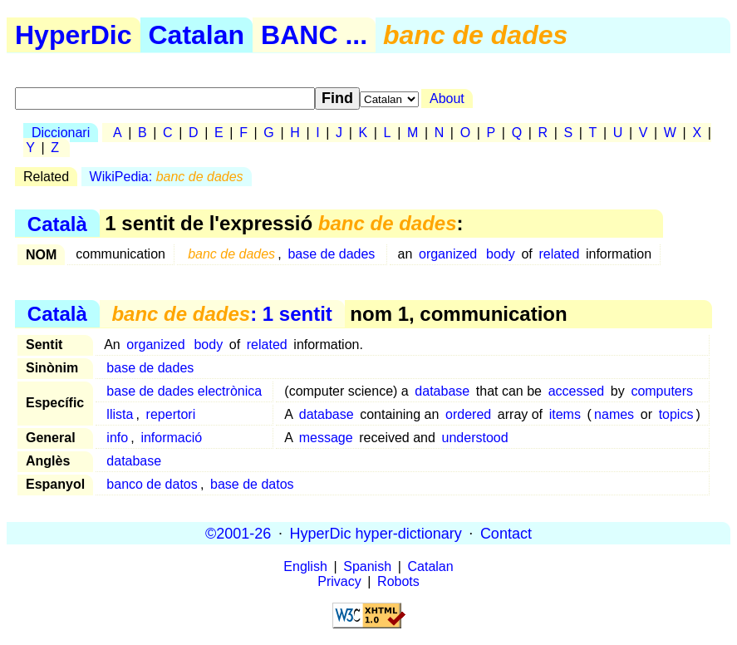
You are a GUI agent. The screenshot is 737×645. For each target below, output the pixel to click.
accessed (576, 391)
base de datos (252, 484)
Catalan (197, 35)
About (447, 98)
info (117, 438)
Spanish (367, 566)
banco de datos (151, 484)
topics (676, 414)
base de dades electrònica (184, 391)
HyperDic (73, 35)
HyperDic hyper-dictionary (376, 532)
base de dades (331, 254)
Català (57, 223)
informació (171, 438)
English (305, 566)
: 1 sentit (221, 314)
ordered (468, 414)
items (565, 414)
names (614, 414)
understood (475, 438)
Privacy (339, 581)
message (326, 438)
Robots (398, 581)
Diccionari (61, 133)
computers (662, 391)
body (500, 254)
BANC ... (314, 35)
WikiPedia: (166, 177)
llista (119, 414)
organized (448, 254)
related (558, 254)
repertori (171, 414)
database (442, 391)
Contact (506, 532)
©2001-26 (238, 532)
